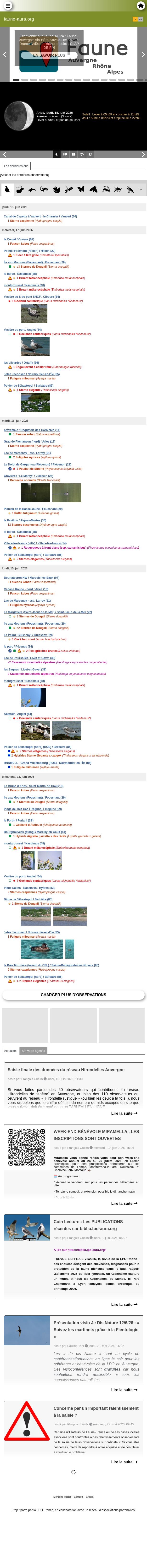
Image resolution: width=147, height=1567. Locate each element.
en (140, 19)
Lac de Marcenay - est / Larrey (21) (27, 453)
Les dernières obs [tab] (16, 166)
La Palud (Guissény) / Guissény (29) (28, 635)
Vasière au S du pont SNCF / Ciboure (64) (32, 296)
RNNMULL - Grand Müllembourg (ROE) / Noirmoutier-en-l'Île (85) (47, 763)
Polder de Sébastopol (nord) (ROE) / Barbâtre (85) (37, 747)
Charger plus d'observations (73, 995)
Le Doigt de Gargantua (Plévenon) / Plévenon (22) (37, 464)
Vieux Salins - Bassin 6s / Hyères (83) (29, 888)
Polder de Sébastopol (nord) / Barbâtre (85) (33, 555)
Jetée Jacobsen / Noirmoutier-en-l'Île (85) (32, 374)
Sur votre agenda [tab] (33, 1051)
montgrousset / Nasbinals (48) (24, 285)
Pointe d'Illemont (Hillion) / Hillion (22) (30, 251)
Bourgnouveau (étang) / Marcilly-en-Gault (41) (35, 832)
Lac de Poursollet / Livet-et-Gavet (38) (29, 658)
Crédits (90, 1497)
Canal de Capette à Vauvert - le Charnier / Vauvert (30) (40, 216)
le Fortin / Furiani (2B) (19, 820)
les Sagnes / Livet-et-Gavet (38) (25, 669)
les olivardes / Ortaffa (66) (21, 362)
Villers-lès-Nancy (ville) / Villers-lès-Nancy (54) (35, 543)
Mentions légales (62, 1497)
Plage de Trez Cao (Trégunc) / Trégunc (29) (33, 809)
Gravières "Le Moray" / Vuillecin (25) (28, 476)
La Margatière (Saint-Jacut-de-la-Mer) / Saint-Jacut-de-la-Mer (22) (48, 612)
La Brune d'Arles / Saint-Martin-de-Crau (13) (33, 786)
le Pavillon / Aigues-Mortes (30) (25, 520)
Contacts (78, 1497)
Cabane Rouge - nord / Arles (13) (26, 589)
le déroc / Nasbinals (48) (20, 274)
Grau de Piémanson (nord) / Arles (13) (29, 441)
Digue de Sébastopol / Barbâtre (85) (28, 899)
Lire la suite (124, 1113)
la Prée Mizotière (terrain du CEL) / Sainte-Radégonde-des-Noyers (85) (51, 965)
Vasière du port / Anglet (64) (23, 329)
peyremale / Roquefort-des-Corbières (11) (32, 430)
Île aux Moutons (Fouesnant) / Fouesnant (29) (35, 262)
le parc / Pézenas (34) (18, 646)
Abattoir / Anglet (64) (18, 714)
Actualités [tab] (10, 1051)
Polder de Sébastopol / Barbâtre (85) (28, 385)
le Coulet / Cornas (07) (19, 239)
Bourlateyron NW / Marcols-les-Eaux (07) (31, 577)
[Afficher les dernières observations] (24, 175)
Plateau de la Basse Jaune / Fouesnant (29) (33, 509)
